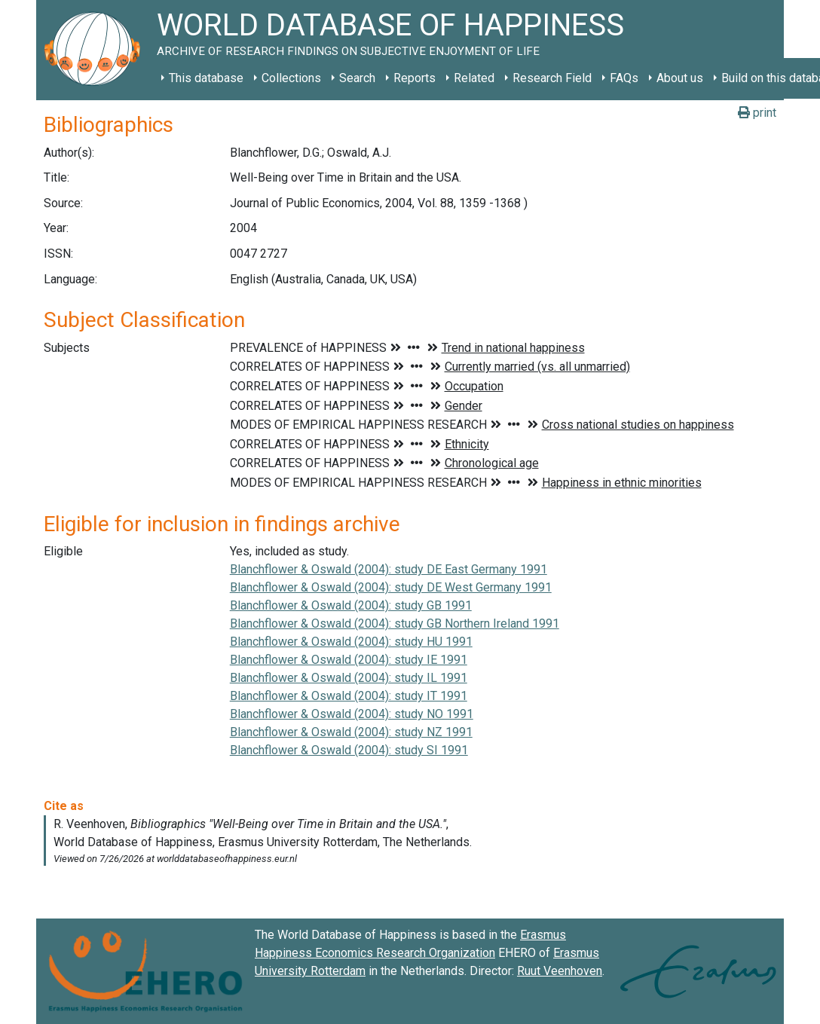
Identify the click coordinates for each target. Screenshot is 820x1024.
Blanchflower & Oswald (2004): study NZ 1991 (351, 732)
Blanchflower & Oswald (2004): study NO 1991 (351, 714)
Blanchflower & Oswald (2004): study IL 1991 (348, 678)
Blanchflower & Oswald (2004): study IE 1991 (348, 660)
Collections (291, 78)
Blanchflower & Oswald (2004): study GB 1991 (351, 605)
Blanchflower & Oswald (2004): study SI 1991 (349, 750)
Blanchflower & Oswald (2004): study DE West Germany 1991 (391, 587)
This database (206, 78)
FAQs (624, 78)
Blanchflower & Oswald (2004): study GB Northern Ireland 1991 (394, 623)
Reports (414, 78)
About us (679, 78)
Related (474, 78)
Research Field (552, 78)
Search (357, 78)
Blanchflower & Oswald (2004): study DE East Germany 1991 (388, 569)
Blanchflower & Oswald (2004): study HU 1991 (351, 641)
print (757, 112)
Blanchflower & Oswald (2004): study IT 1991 (348, 696)
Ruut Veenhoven (559, 971)
